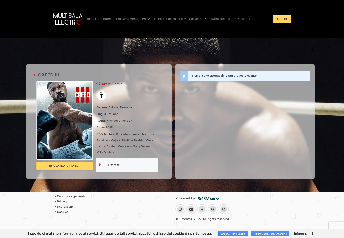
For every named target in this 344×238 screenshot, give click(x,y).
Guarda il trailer (64, 165)
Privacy (61, 201)
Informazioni (303, 234)
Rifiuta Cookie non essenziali (270, 234)
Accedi (282, 19)
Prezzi (146, 19)
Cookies (61, 212)
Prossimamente (127, 19)
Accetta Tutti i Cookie (233, 234)
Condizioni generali (70, 196)
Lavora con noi (219, 19)
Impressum (64, 206)
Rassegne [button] (196, 19)
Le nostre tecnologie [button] (169, 19)
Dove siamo (241, 19)
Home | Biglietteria (99, 19)
